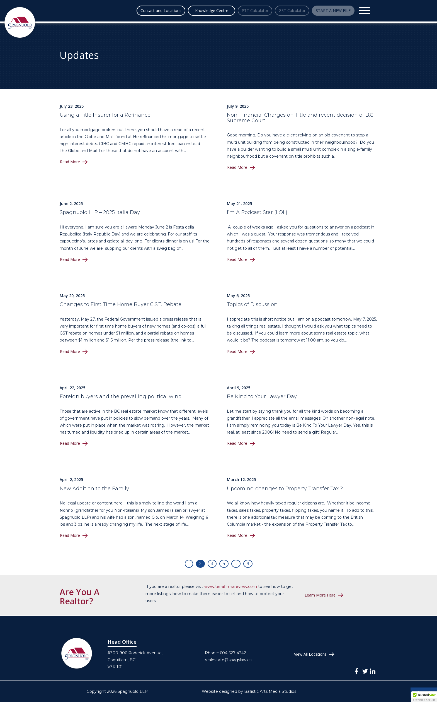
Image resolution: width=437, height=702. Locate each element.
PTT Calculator (231, 10)
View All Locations (310, 654)
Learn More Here (320, 595)
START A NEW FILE (331, 10)
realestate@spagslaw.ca (228, 659)
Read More (70, 162)
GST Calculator (281, 10)
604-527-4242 (233, 652)
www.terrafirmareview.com (230, 586)
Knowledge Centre (181, 10)
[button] (424, 696)
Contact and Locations (130, 10)
